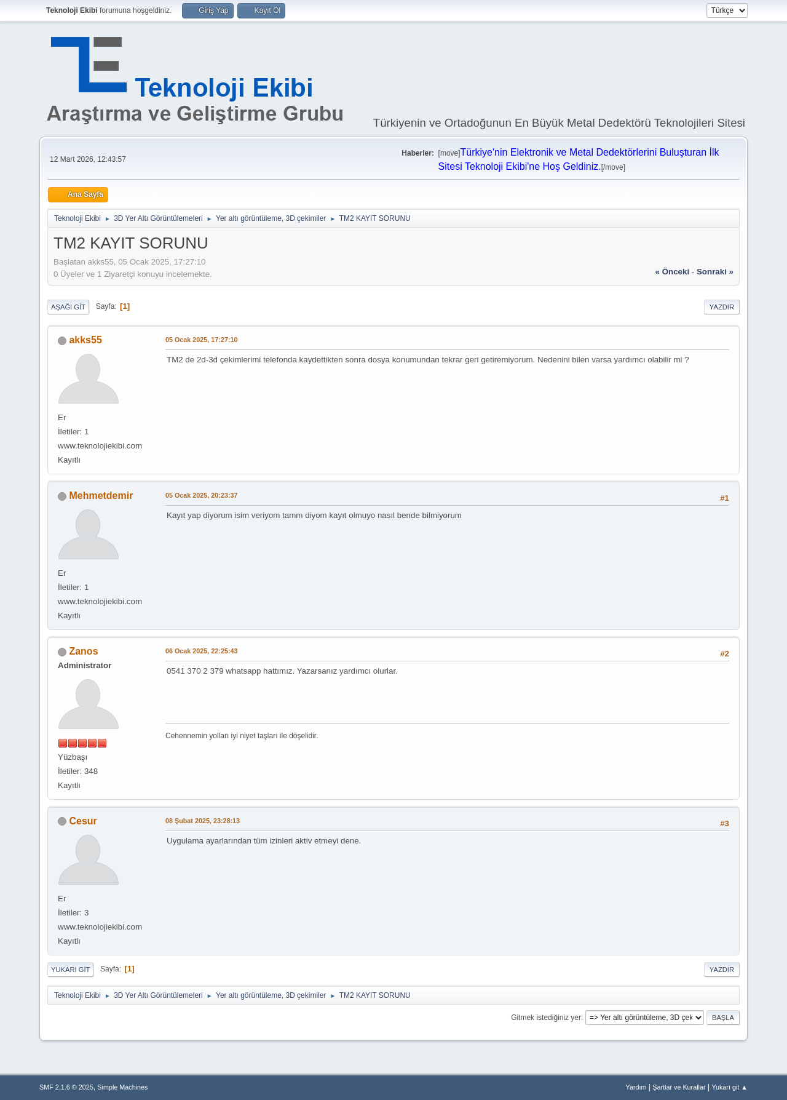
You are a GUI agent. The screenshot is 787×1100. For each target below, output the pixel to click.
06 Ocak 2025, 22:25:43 (201, 651)
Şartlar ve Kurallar (678, 1087)
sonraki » (715, 271)
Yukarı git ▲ (729, 1087)
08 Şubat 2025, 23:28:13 (202, 820)
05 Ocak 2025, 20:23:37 (201, 495)
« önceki (672, 271)
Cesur (83, 821)
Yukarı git (70, 969)
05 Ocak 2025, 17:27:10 (201, 339)
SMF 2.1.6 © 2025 (66, 1087)
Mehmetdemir (101, 495)
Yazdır (722, 307)
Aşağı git (68, 307)
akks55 (85, 340)
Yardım (636, 1087)
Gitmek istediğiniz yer (546, 1017)
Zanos (83, 651)
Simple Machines (122, 1087)
